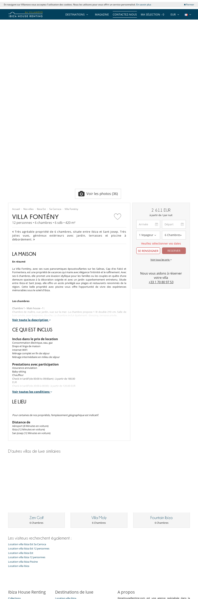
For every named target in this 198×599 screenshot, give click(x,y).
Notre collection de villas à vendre (27, 540)
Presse (12, 511)
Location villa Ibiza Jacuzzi (69, 504)
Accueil (16, 122)
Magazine (102, 14)
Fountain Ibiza (161, 406)
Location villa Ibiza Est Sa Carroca (27, 432)
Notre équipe (15, 491)
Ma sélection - (152, 14)
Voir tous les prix (161, 173)
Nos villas (28, 122)
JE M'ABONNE (84, 567)
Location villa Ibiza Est (20, 441)
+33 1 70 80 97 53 (161, 195)
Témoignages (15, 501)
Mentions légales (145, 582)
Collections (14, 487)
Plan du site (105, 582)
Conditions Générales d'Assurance (27, 530)
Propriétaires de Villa (79, 582)
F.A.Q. (11, 516)
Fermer (189, 4)
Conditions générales (20, 525)
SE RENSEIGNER (148, 164)
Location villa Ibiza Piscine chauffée (75, 509)
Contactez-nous (125, 14)
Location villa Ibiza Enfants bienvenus (70, 498)
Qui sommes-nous (18, 496)
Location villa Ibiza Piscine (23, 450)
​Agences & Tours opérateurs (24, 535)
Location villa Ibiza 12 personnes (26, 446)
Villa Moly (99, 406)
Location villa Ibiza (18, 454)
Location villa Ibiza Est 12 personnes (28, 437)
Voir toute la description (31, 233)
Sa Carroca (55, 122)
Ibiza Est (41, 122)
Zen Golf (36, 406)
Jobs (10, 506)
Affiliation (123, 582)
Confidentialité (16, 521)
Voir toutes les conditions (32, 305)
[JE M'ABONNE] (40, 567)
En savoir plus (143, 4)
